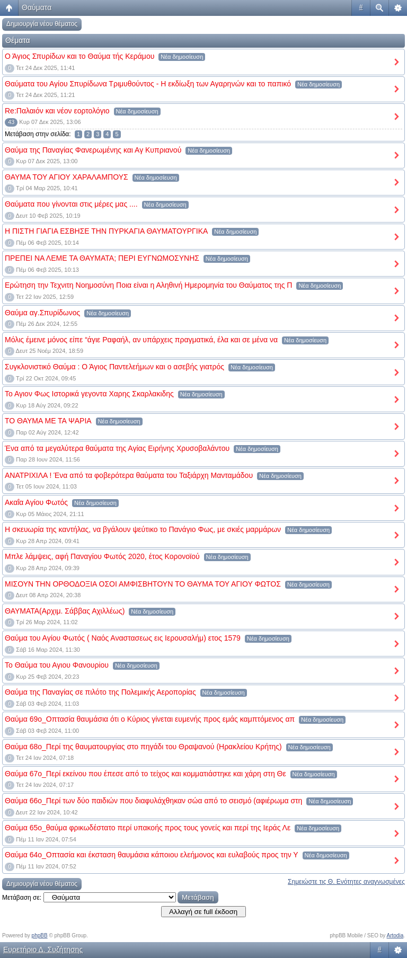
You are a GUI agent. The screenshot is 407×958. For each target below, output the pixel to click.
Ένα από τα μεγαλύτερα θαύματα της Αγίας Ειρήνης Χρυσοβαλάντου (117, 448)
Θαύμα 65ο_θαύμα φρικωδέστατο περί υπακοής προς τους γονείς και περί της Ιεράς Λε (147, 827)
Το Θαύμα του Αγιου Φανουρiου (57, 665)
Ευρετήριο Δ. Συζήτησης (43, 949)
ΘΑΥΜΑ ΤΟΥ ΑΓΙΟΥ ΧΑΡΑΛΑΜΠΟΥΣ (66, 177)
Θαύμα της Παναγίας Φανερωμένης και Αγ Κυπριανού (93, 150)
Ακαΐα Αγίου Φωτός (36, 502)
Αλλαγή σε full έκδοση (203, 912)
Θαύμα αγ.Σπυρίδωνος (42, 312)
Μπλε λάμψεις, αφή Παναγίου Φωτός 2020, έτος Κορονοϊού (102, 556)
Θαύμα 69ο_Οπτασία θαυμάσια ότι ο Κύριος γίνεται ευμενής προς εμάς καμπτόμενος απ (150, 719)
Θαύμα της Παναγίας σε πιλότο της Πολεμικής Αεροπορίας (100, 692)
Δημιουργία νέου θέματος (41, 24)
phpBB (40, 935)
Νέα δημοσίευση (182, 57)
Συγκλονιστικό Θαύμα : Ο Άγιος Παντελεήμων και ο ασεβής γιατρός (114, 366)
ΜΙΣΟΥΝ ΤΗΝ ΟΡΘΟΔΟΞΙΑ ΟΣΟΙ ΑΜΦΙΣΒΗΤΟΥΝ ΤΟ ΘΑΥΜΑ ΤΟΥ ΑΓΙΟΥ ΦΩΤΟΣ (143, 584)
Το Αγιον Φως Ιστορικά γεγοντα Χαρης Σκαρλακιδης (89, 393)
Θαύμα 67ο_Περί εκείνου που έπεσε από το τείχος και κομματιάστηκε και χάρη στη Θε (145, 773)
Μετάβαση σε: (21, 897)
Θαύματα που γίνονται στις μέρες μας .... (71, 204)
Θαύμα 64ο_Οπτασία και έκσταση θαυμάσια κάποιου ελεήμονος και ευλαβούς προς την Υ (151, 854)
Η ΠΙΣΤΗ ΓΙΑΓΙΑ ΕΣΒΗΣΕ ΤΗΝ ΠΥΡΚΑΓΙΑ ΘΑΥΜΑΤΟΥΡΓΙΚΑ (106, 231)
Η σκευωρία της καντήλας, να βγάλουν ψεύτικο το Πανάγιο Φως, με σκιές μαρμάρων (143, 529)
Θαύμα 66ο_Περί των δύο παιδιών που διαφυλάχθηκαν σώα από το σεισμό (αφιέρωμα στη (153, 800)
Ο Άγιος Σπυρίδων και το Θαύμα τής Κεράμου (79, 56)
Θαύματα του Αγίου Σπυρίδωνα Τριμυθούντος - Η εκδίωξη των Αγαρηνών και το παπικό (148, 83)
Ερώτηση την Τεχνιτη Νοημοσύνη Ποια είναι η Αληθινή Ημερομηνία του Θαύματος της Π (148, 285)
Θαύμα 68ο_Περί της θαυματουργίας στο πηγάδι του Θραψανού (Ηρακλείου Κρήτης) (143, 746)
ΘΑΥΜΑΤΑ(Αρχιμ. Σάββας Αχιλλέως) (65, 611)
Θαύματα (36, 7)
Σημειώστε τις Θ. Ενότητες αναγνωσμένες (346, 881)
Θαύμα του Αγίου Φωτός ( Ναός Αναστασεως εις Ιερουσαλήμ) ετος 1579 (123, 638)
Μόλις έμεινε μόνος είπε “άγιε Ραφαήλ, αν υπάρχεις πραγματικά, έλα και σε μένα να (141, 339)
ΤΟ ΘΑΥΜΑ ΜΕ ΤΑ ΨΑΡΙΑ (48, 420)
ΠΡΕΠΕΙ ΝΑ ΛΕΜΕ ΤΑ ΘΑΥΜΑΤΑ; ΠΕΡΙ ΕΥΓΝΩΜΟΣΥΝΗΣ (102, 258)
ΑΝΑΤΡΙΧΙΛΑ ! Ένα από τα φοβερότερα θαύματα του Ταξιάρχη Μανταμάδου (129, 475)
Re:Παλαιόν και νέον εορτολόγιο (57, 111)
